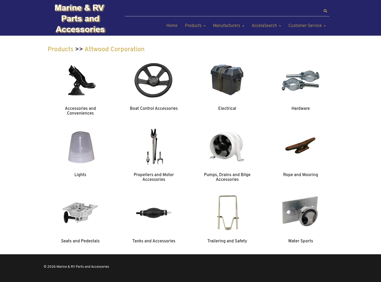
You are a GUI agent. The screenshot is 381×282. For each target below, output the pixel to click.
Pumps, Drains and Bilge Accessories (227, 177)
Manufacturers (226, 26)
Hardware (300, 108)
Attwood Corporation (114, 50)
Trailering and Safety (227, 241)
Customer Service (305, 26)
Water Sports (300, 241)
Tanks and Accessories (153, 241)
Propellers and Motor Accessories (154, 177)
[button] (325, 11)
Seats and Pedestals (80, 241)
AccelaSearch (264, 26)
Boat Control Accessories (154, 108)
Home (172, 26)
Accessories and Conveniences (80, 111)
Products (193, 26)
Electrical (227, 108)
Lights (80, 175)
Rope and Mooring (300, 175)
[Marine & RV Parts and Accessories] (81, 19)
